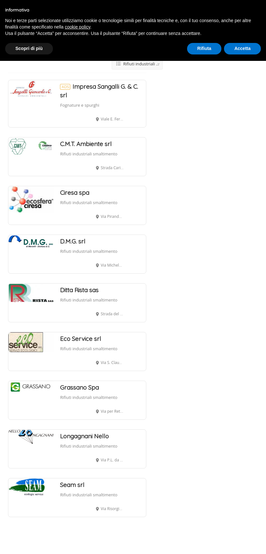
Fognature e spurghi (79, 105)
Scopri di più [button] (29, 48)
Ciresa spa (74, 192)
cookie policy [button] (77, 26)
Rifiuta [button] (204, 48)
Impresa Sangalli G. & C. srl (99, 91)
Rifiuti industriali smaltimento (88, 154)
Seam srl (72, 485)
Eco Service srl (80, 339)
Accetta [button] (242, 48)
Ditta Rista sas (79, 290)
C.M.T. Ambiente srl (86, 144)
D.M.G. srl (72, 241)
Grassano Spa (79, 387)
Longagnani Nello (84, 436)
